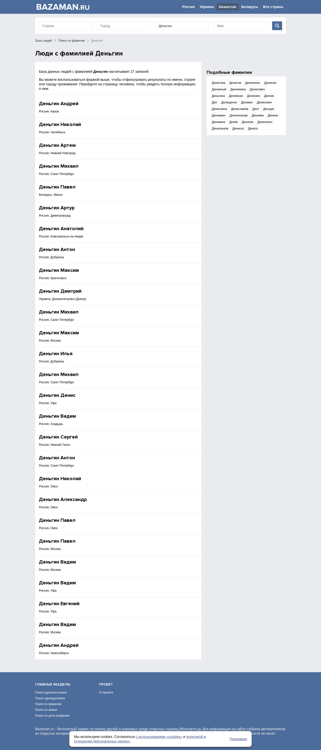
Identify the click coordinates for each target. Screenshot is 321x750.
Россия (188, 7)
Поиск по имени (46, 710)
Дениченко (264, 122)
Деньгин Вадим (57, 416)
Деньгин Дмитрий (60, 291)
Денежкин (219, 115)
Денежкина (238, 89)
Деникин (247, 102)
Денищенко (229, 102)
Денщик (268, 109)
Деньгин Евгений (59, 604)
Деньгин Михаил (58, 166)
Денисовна (219, 109)
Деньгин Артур (56, 208)
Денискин (253, 96)
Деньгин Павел (57, 187)
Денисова (218, 83)
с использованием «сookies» (159, 737)
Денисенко (252, 83)
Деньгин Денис (57, 395)
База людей (43, 40)
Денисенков (220, 128)
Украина (207, 7)
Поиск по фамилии (71, 40)
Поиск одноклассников (51, 692)
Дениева (258, 115)
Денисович (257, 89)
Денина (273, 115)
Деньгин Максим (59, 270)
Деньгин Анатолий (61, 229)
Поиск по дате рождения (52, 715)
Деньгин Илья (55, 354)
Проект (106, 684)
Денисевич (264, 102)
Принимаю (238, 739)
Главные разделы (52, 684)
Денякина (218, 122)
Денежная (236, 96)
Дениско (238, 128)
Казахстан (227, 7)
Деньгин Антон (57, 249)
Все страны (273, 7)
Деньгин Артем (57, 145)
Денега (253, 128)
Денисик (247, 122)
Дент (255, 109)
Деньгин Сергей (58, 437)
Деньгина (218, 96)
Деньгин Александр (63, 499)
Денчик (269, 96)
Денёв (233, 122)
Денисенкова (238, 115)
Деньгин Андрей (58, 104)
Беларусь (249, 7)
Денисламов (239, 109)
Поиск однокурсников (50, 698)
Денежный (219, 89)
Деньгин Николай (60, 124)
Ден (214, 102)
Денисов (235, 83)
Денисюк (270, 83)
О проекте (106, 692)
